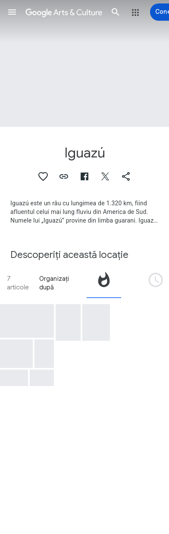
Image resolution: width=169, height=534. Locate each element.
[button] (12, 12)
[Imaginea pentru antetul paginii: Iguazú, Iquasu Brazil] (84, 63)
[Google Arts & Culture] (63, 12)
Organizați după (54, 283)
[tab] (104, 283)
